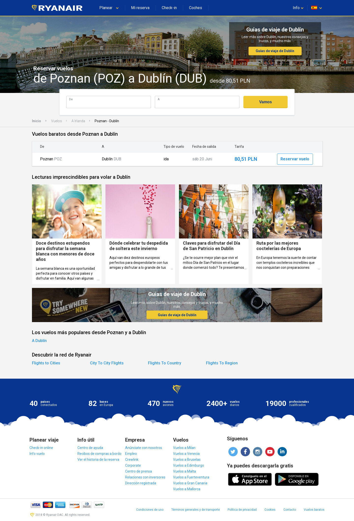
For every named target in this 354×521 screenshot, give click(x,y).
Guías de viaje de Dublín (275, 51)
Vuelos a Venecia (186, 454)
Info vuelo (37, 454)
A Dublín (39, 340)
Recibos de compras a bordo (99, 454)
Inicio (36, 121)
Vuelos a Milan (184, 448)
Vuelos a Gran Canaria (190, 483)
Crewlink (131, 459)
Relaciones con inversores (145, 477)
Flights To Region (222, 363)
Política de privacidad (242, 509)
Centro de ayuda (90, 448)
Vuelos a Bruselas (187, 459)
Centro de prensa (138, 471)
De (71, 99)
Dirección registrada (140, 483)
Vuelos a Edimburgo (188, 465)
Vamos (265, 102)
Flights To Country (164, 363)
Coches (195, 7)
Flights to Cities (46, 363)
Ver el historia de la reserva (98, 459)
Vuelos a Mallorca (186, 489)
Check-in (169, 7)
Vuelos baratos (314, 509)
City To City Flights (107, 363)
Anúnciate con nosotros (143, 448)
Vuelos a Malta (184, 471)
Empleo (131, 454)
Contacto (289, 509)
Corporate (133, 465)
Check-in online (41, 448)
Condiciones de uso (149, 509)
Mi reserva (140, 7)
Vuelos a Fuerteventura (191, 477)
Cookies (270, 509)
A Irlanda (78, 121)
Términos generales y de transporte (195, 509)
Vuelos (56, 121)
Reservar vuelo (294, 159)
